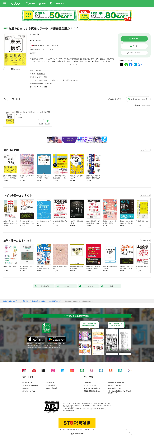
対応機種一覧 (50, 382)
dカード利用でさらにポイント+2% (40, 49)
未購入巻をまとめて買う (140, 99)
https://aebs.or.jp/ (69, 410)
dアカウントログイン (29, 391)
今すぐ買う (136, 39)
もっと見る (144, 150)
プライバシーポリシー (91, 385)
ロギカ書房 (41, 74)
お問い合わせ (26, 388)
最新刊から (146, 105)
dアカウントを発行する (68, 429)
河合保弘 (33, 34)
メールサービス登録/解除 (30, 385)
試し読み (17, 69)
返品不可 (33, 53)
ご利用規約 (87, 382)
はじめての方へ (27, 382)
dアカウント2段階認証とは (92, 388)
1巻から (137, 105)
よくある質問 (50, 385)
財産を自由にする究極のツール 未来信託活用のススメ (33, 113)
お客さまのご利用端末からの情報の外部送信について (119, 392)
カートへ (136, 46)
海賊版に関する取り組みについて (94, 391)
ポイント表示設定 (51, 388)
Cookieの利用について (115, 388)
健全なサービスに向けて (115, 385)
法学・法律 (43, 77)
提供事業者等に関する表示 (116, 382)
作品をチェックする (136, 52)
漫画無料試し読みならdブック (11, 301)
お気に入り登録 (115, 99)
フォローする (38, 34)
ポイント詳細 (51, 45)
